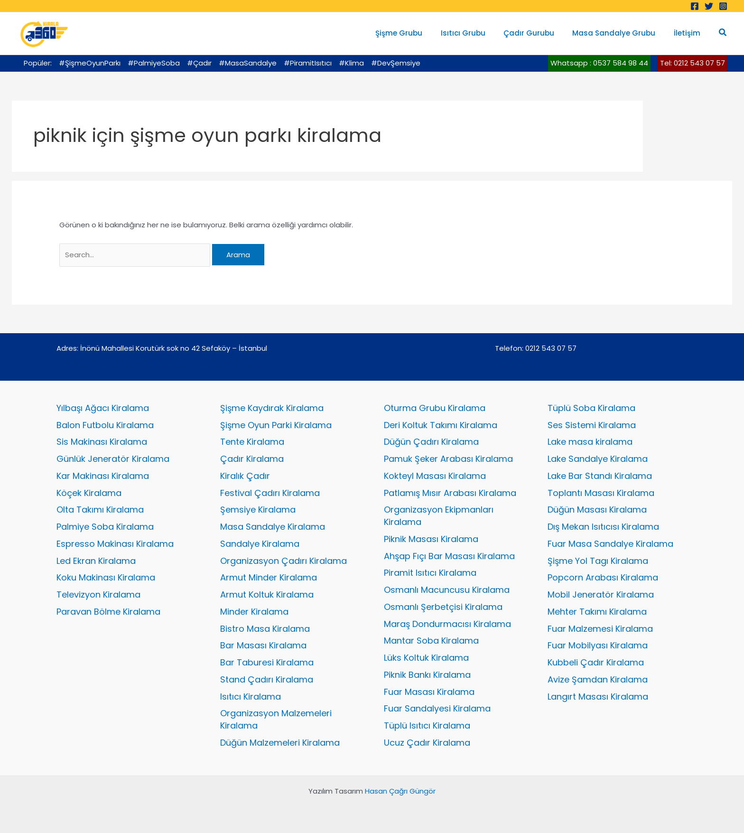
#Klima (351, 63)
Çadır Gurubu (538, 33)
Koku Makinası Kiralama (105, 577)
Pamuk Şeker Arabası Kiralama (448, 459)
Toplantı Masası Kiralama (601, 493)
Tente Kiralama (252, 442)
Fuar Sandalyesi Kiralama (437, 708)
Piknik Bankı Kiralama (427, 675)
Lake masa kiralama (590, 442)
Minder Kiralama (254, 612)
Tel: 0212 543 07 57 (692, 63)
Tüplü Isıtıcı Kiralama (427, 725)
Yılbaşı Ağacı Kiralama (102, 408)
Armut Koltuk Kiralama (267, 594)
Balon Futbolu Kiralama (105, 425)
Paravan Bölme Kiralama (108, 612)
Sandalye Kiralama (259, 544)
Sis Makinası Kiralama (101, 442)
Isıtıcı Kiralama (250, 696)
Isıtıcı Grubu (477, 33)
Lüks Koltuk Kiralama (426, 658)
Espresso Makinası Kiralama (115, 544)
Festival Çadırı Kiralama (270, 493)
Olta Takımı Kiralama (100, 509)
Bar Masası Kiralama (263, 645)
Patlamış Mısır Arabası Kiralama (450, 493)
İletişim (689, 33)
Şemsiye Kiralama (258, 509)
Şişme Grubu (416, 33)
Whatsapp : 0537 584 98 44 (599, 63)
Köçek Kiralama (88, 493)
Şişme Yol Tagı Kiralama (598, 561)
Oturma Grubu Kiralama (434, 408)
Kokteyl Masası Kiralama (435, 476)
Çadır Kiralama (252, 459)
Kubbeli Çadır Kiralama (596, 662)
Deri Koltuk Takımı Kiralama (440, 425)
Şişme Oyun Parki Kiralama (276, 425)
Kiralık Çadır (245, 476)
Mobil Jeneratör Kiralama (601, 594)
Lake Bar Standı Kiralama (600, 476)
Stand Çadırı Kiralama (266, 679)
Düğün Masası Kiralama (597, 509)
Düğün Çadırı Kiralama (431, 442)
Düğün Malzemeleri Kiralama (280, 743)
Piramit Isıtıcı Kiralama (430, 573)
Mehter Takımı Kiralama (597, 612)
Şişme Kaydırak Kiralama (272, 408)
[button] (723, 33)
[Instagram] (723, 6)
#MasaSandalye (248, 63)
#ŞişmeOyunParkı (90, 63)
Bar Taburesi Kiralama (267, 662)
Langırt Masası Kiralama (598, 696)
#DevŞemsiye (395, 63)
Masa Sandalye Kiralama (272, 527)
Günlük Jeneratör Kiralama (112, 459)
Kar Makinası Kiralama (102, 476)
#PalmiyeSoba (154, 63)
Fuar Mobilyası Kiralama (598, 645)
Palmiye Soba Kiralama (105, 527)
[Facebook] (694, 6)
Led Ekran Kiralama (96, 561)
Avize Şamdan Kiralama (598, 679)
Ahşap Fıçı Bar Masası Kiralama (449, 556)
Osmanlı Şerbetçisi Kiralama (443, 607)
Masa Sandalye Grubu (619, 33)
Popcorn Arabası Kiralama (603, 577)
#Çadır (199, 63)
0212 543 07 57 (551, 348)
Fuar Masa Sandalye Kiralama (610, 544)
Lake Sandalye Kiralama (598, 459)
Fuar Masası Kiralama (429, 692)
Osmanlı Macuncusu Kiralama (447, 590)
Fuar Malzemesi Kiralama (600, 629)
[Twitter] (709, 6)
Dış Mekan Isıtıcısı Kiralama (603, 527)
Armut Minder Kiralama (268, 577)
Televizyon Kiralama (98, 594)
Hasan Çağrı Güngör (400, 791)
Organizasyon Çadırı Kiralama (283, 561)
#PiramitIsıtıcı (308, 63)
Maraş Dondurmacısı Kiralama (447, 624)
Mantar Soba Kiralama (431, 640)
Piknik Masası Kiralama (431, 539)
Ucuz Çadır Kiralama (427, 743)
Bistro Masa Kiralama (265, 629)
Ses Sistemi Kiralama (592, 425)
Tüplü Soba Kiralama (591, 408)
